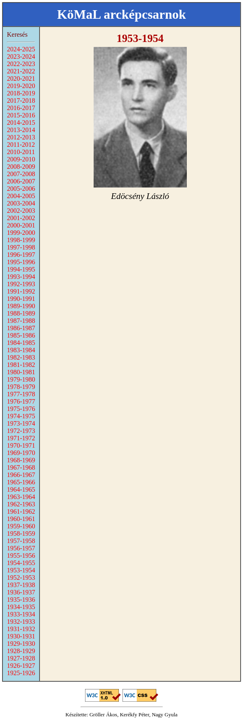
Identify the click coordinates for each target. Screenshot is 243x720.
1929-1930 (21, 643)
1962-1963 (21, 504)
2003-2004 (21, 203)
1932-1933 (21, 621)
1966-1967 (21, 474)
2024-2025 (21, 49)
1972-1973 (21, 430)
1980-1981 (21, 372)
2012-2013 (21, 137)
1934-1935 (21, 606)
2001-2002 (21, 217)
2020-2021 (21, 78)
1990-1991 (21, 298)
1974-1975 (21, 416)
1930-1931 (21, 636)
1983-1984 (21, 350)
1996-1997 (21, 254)
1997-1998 (21, 247)
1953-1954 (21, 570)
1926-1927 (21, 665)
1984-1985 (21, 342)
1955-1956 (21, 555)
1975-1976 (21, 408)
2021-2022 (21, 71)
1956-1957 (21, 548)
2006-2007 (21, 181)
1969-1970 (21, 452)
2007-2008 (21, 173)
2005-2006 (21, 188)
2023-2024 (21, 56)
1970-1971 (21, 445)
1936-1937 (21, 592)
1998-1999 (21, 239)
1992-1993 (21, 283)
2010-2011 (21, 151)
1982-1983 (21, 357)
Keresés (17, 34)
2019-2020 (21, 85)
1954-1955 (21, 562)
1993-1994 (21, 276)
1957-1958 (21, 540)
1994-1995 (21, 269)
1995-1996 (21, 261)
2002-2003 (21, 210)
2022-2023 (21, 63)
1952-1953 (21, 577)
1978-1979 (21, 386)
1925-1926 (21, 672)
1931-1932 (21, 628)
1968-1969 (21, 460)
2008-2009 (21, 166)
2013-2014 (21, 129)
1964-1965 (21, 489)
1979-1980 (21, 379)
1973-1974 (21, 423)
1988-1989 (21, 313)
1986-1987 (21, 328)
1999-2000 (21, 232)
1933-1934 (21, 614)
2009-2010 (21, 159)
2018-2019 (21, 93)
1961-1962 (21, 511)
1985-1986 (21, 335)
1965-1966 (21, 482)
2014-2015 (21, 122)
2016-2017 (21, 107)
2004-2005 (21, 195)
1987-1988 (21, 320)
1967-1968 (21, 467)
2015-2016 (21, 115)
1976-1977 (21, 401)
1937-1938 (21, 584)
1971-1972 (21, 438)
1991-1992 (21, 291)
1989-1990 (21, 306)
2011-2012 (21, 144)
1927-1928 (21, 658)
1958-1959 (21, 533)
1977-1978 (21, 394)
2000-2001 (21, 225)
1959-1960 (21, 526)
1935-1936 (21, 599)
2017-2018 (21, 100)
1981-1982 (21, 364)
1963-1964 (21, 496)
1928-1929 (21, 650)
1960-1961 (21, 518)
